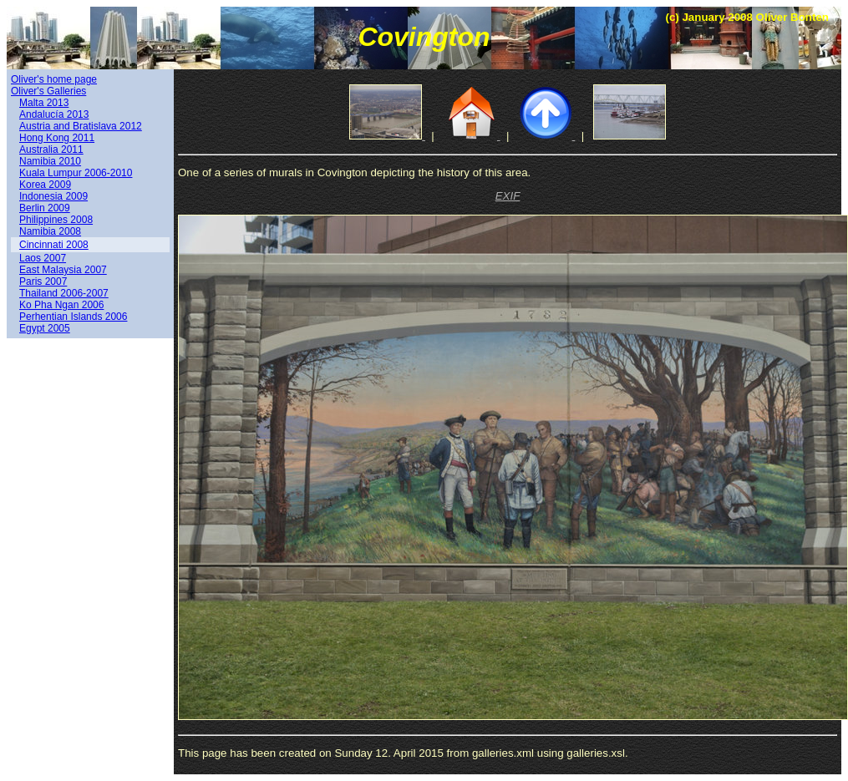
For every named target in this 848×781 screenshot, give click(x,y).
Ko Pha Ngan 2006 (61, 305)
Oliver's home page (54, 79)
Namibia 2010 (50, 161)
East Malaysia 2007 (63, 270)
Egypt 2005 (44, 328)
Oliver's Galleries (48, 91)
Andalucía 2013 (54, 114)
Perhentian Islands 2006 (73, 316)
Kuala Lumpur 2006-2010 (75, 173)
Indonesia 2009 (53, 196)
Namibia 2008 (50, 231)
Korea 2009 (45, 184)
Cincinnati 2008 (54, 245)
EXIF (507, 196)
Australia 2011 (51, 149)
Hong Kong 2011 (56, 138)
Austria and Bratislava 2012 (80, 126)
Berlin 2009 (44, 208)
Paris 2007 (43, 281)
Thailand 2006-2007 (64, 293)
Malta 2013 (44, 103)
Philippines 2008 (56, 220)
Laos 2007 (42, 258)
